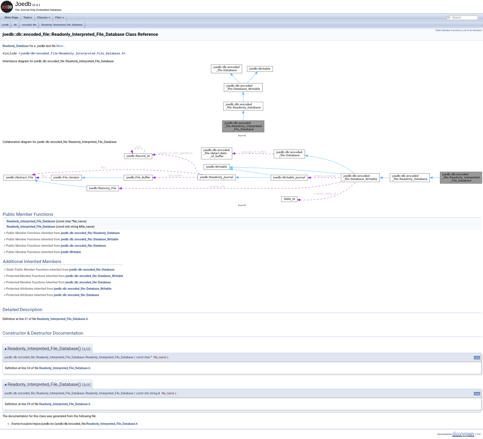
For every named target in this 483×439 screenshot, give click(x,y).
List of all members (472, 30)
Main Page (11, 17)
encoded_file (29, 25)
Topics (27, 17)
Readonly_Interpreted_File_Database (62, 25)
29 (28, 404)
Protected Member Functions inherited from (63, 276)
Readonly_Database (16, 46)
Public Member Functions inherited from (62, 233)
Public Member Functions (448, 30)
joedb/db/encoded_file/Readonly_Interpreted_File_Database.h (72, 53)
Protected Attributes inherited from (57, 288)
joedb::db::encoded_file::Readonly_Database (90, 233)
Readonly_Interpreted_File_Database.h (62, 319)
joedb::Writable (71, 252)
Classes (43, 17)
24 (28, 368)
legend (242, 135)
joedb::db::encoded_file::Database (83, 245)
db (15, 25)
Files (59, 17)
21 (26, 319)
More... (60, 46)
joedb (5, 25)
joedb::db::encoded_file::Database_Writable (90, 239)
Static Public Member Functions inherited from (59, 269)
